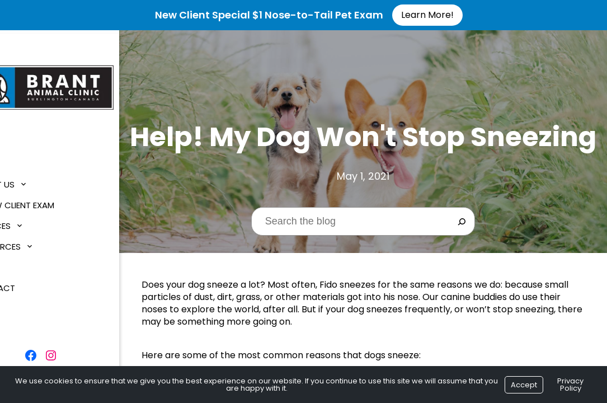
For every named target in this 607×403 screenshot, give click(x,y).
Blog (22, 263)
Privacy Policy (570, 384)
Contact (32, 284)
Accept (524, 384)
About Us (31, 180)
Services (29, 222)
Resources (34, 243)
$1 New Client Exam (51, 201)
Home (22, 160)
